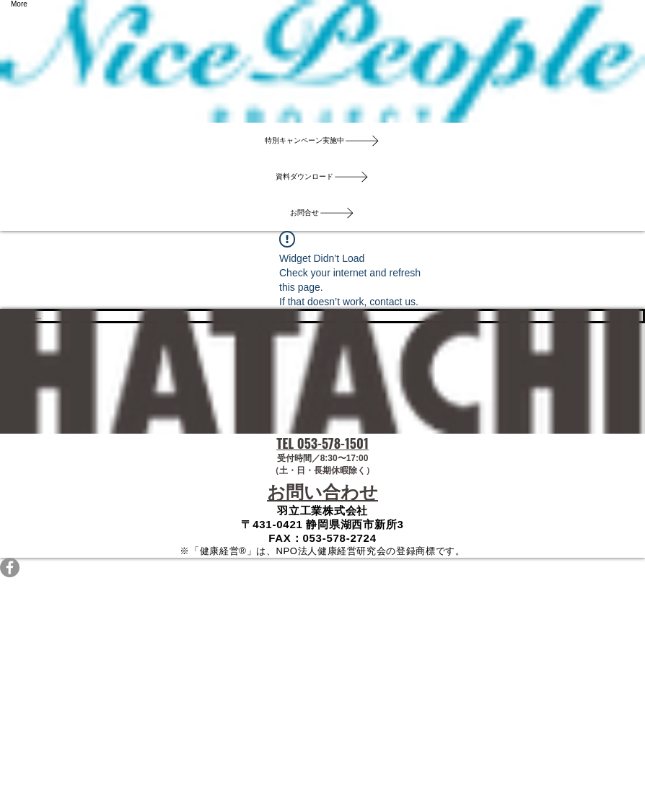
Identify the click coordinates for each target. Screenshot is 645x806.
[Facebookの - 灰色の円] (322, 567)
